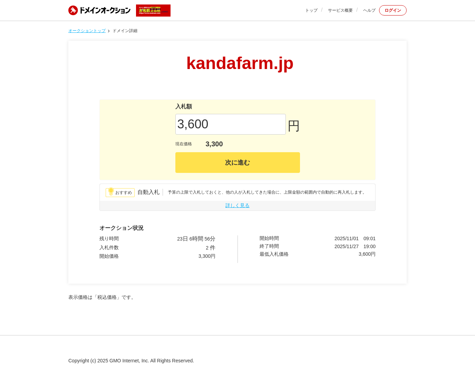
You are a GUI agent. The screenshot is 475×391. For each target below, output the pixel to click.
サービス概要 (340, 10)
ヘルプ (369, 10)
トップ (311, 10)
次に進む (237, 162)
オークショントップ (87, 30)
